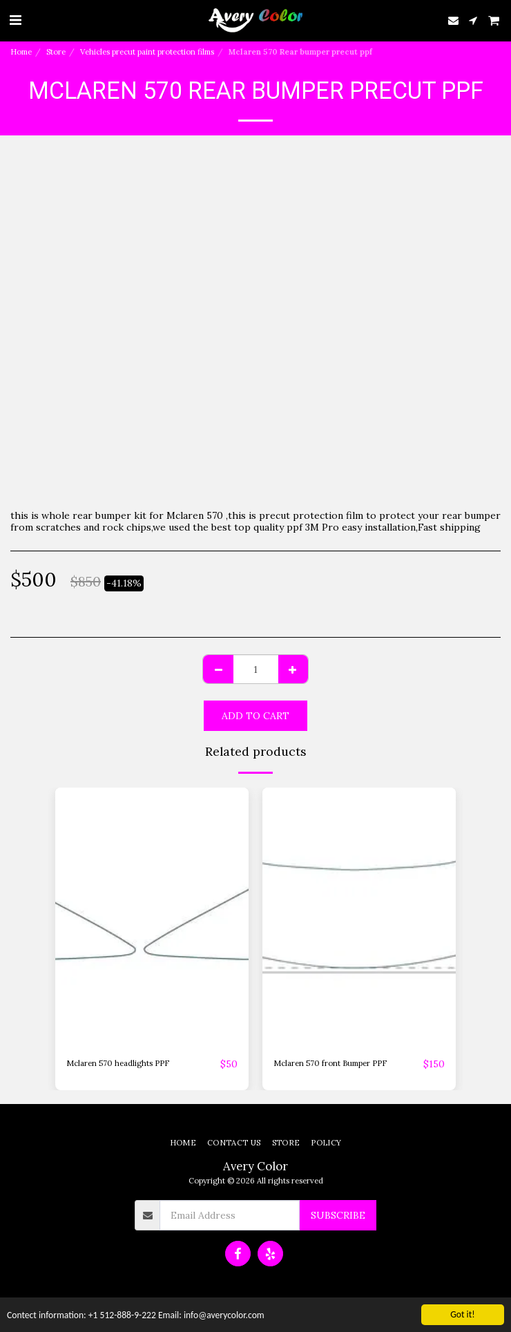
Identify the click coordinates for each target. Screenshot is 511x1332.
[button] (15, 19)
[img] (152, 916)
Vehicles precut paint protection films (147, 52)
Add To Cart (255, 716)
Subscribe (338, 1215)
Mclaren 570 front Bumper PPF (330, 1063)
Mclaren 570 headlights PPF (117, 1063)
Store (56, 52)
